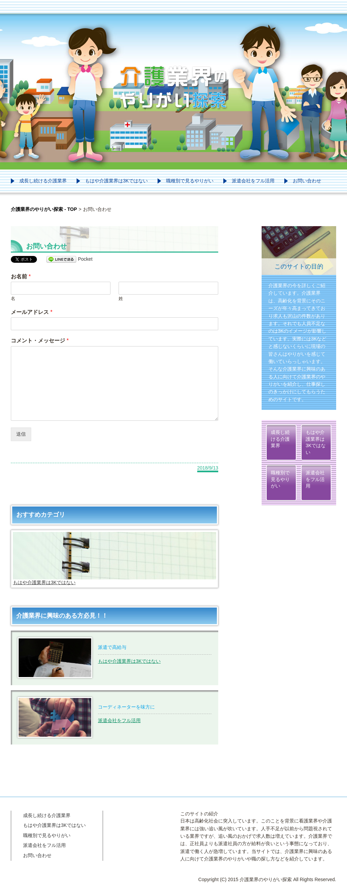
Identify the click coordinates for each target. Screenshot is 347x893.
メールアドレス (32, 312)
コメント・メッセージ (40, 340)
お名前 (21, 276)
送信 (21, 434)
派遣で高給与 (112, 647)
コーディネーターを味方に (126, 707)
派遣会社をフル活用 (253, 180)
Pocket (85, 259)
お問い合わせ (307, 180)
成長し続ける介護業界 (43, 180)
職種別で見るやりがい (189, 180)
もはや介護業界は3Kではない (116, 180)
